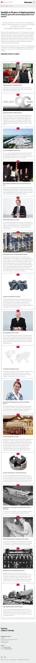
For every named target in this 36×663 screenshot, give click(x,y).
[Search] (3, 2)
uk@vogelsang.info (8, 648)
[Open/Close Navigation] (2, 2)
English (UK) (8, 2)
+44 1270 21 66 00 (6, 647)
